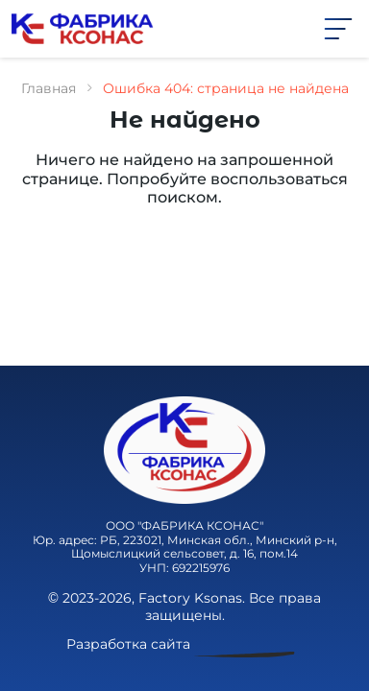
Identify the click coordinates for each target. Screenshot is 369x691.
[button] (338, 27)
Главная (48, 88)
